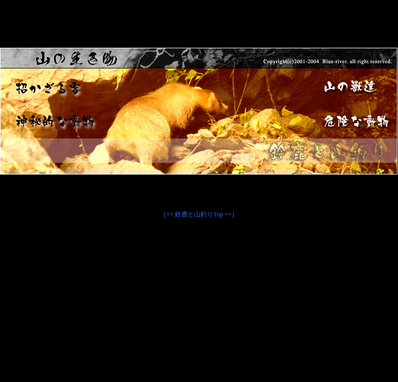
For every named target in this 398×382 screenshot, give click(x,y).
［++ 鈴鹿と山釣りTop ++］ (199, 214)
